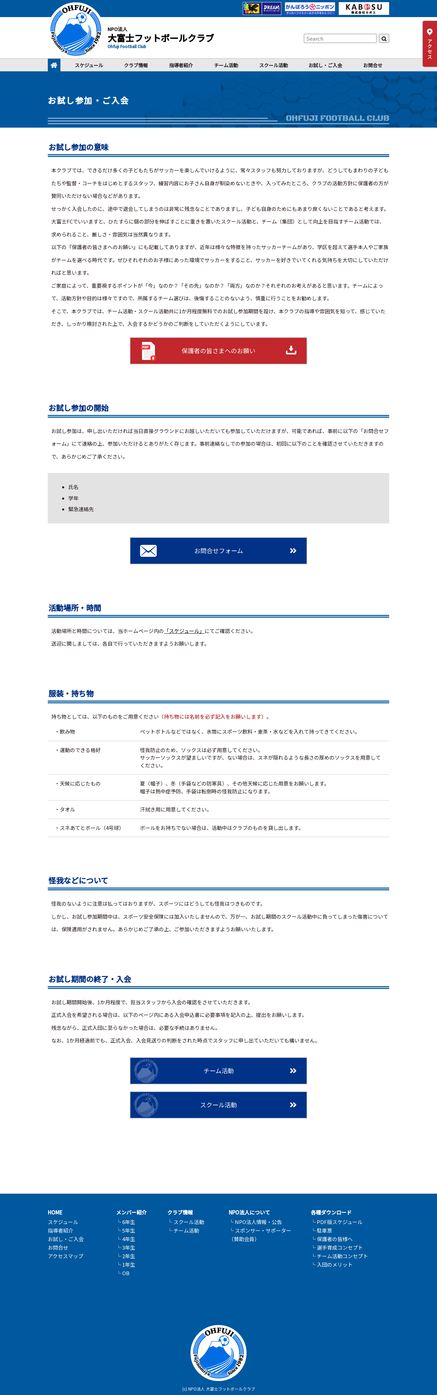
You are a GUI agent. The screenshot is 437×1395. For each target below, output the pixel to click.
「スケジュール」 (184, 630)
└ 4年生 (125, 1238)
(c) (184, 1389)
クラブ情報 (136, 65)
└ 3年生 (125, 1247)
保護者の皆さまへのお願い (218, 350)
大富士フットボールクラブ (161, 37)
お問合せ (372, 65)
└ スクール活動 (185, 1221)
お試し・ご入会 (325, 65)
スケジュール (89, 65)
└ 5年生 (125, 1230)
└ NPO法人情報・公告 (255, 1221)
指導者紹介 (181, 65)
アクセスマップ (65, 1256)
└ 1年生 (125, 1264)
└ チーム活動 (183, 1230)
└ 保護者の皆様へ (332, 1238)
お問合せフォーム (218, 550)
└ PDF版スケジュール (337, 1221)
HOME (55, 1212)
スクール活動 (273, 65)
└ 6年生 (125, 1221)
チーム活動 (226, 65)
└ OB (122, 1273)
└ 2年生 (125, 1256)
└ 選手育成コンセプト (337, 1247)
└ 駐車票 (321, 1230)
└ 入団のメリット (332, 1264)
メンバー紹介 (131, 1212)
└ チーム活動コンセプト (339, 1256)
